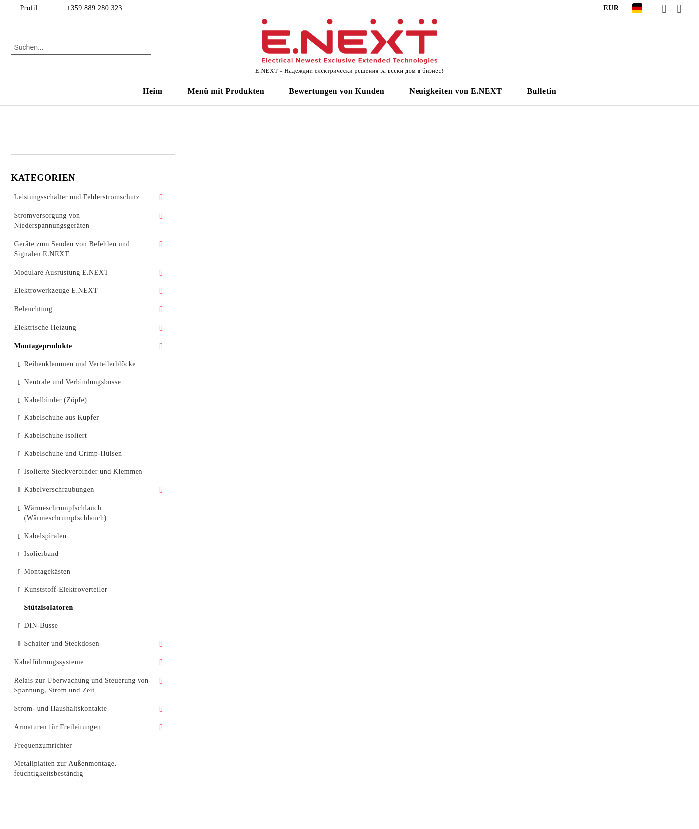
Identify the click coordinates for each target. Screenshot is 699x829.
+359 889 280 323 (94, 8)
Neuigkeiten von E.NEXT (455, 91)
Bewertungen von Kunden (336, 91)
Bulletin (541, 91)
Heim (153, 91)
